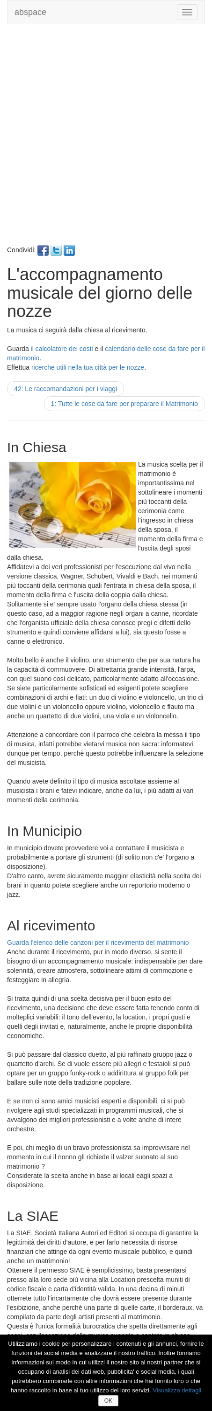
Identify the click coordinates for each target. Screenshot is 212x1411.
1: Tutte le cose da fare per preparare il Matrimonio (124, 403)
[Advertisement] (106, 139)
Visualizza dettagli (177, 1390)
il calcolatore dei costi (62, 348)
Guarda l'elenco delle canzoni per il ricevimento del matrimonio (98, 942)
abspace (30, 12)
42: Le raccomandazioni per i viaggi (65, 388)
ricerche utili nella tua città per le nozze (87, 367)
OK (108, 1400)
